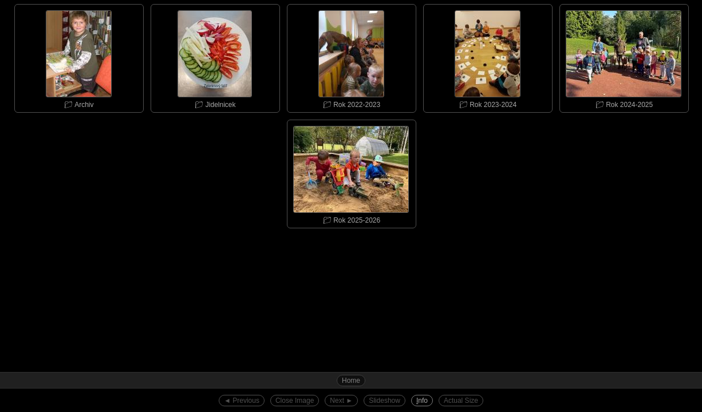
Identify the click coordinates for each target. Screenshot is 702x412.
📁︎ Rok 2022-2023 (351, 57)
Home (351, 381)
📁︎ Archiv (78, 57)
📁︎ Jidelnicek (214, 57)
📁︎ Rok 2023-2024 (487, 57)
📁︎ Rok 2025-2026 (351, 172)
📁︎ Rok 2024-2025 (623, 57)
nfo (422, 401)
